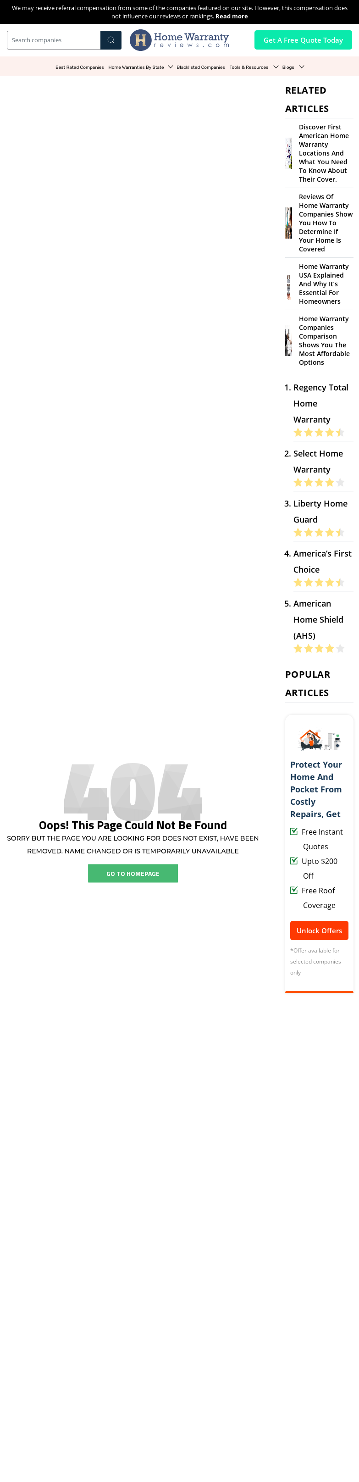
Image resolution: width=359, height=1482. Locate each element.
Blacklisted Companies (201, 67)
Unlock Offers (319, 930)
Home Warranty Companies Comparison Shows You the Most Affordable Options (324, 340)
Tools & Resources (250, 67)
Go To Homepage (133, 873)
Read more (231, 16)
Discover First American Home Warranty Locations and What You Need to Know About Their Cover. (324, 153)
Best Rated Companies (79, 67)
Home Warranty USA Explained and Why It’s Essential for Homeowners (324, 284)
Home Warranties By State (136, 67)
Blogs (288, 67)
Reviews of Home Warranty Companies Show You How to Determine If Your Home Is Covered (326, 222)
